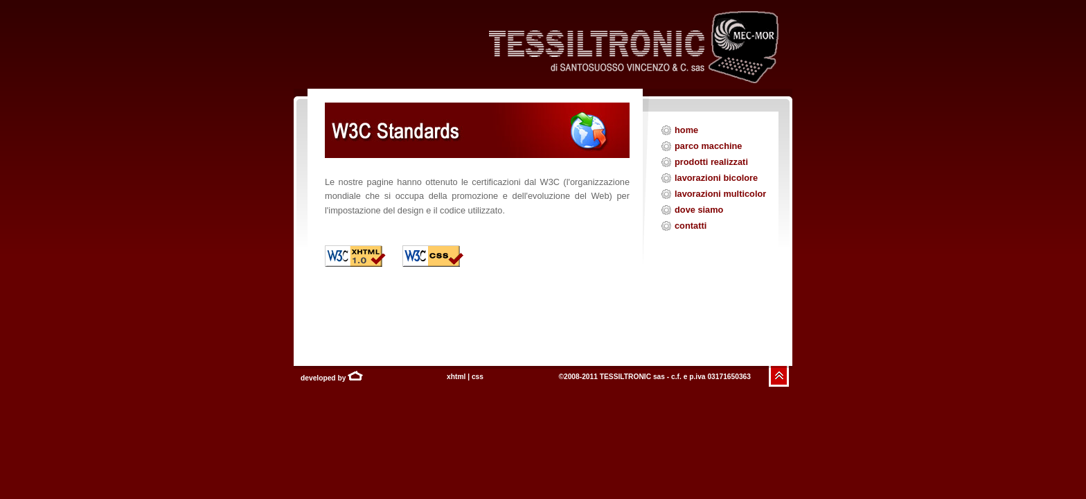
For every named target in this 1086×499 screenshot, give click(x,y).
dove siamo (699, 209)
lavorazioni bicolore (716, 178)
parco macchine (708, 146)
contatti (690, 225)
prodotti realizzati (711, 162)
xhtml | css (465, 376)
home (686, 130)
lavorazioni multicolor (720, 194)
